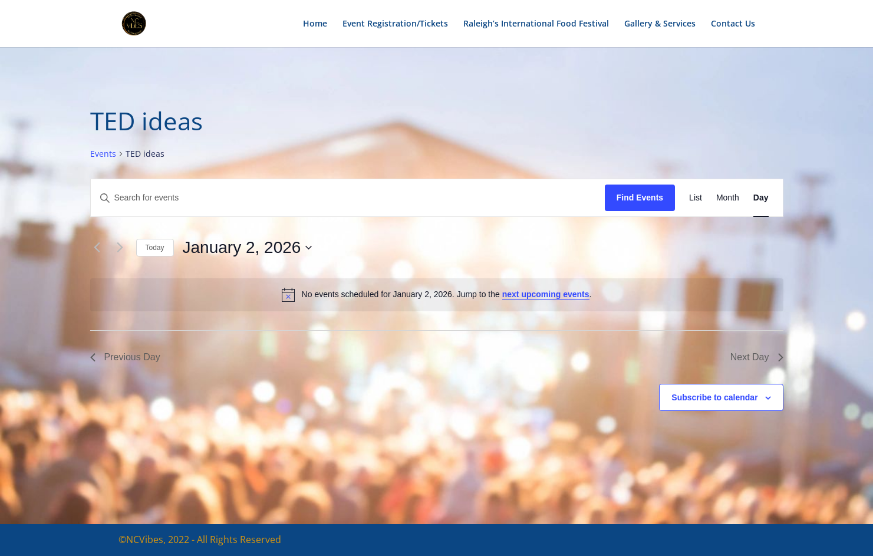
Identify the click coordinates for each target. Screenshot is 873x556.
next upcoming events (545, 294)
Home (315, 24)
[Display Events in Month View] (727, 197)
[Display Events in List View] (695, 197)
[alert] (436, 294)
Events (103, 153)
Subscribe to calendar (714, 397)
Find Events (640, 197)
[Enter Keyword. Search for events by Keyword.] (348, 197)
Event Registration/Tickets (395, 24)
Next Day (756, 357)
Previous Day (125, 357)
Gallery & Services (660, 24)
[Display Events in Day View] (761, 197)
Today (155, 248)
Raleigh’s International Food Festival (536, 24)
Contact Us (733, 24)
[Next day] (120, 248)
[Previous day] (97, 248)
